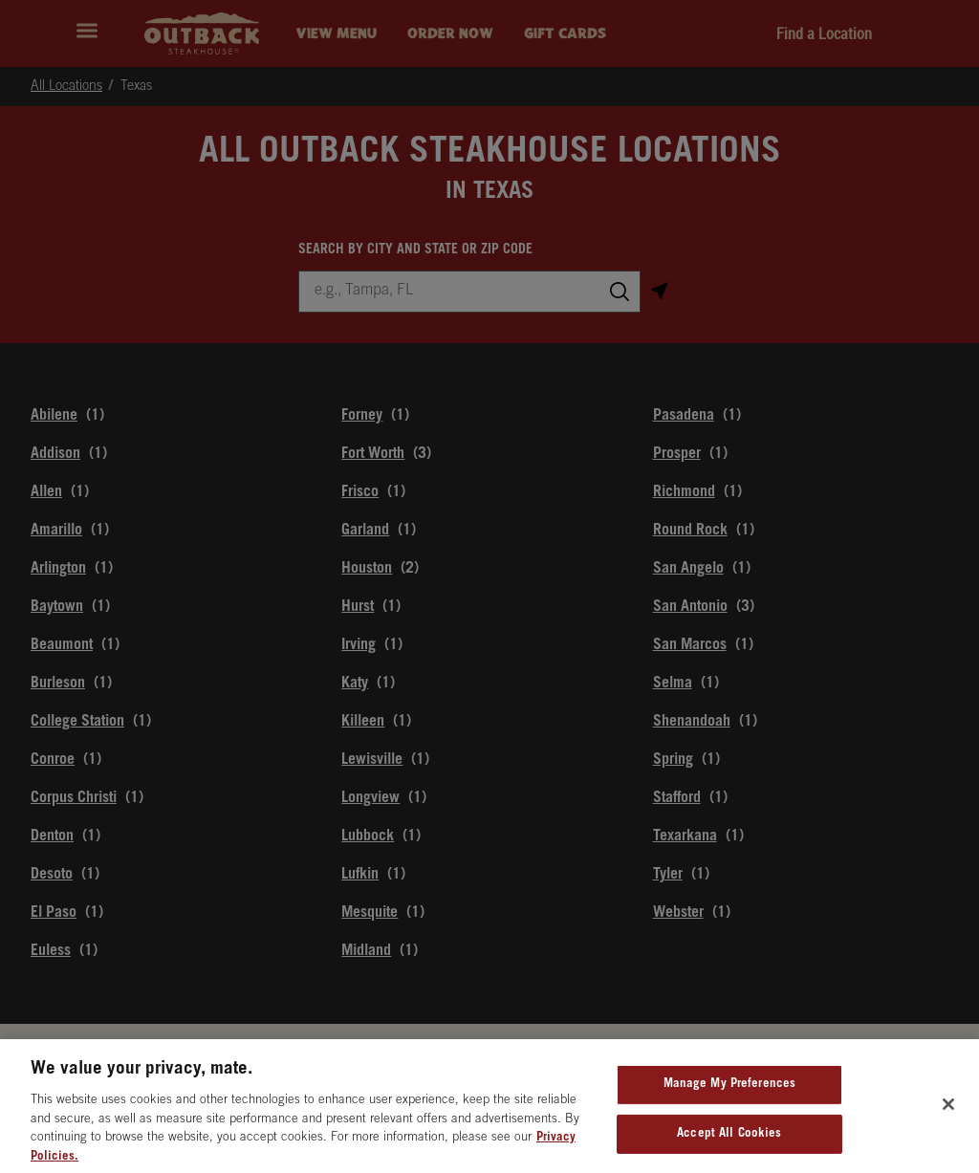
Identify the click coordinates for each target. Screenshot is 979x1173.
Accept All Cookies (729, 1143)
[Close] (948, 1113)
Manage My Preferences (730, 1093)
